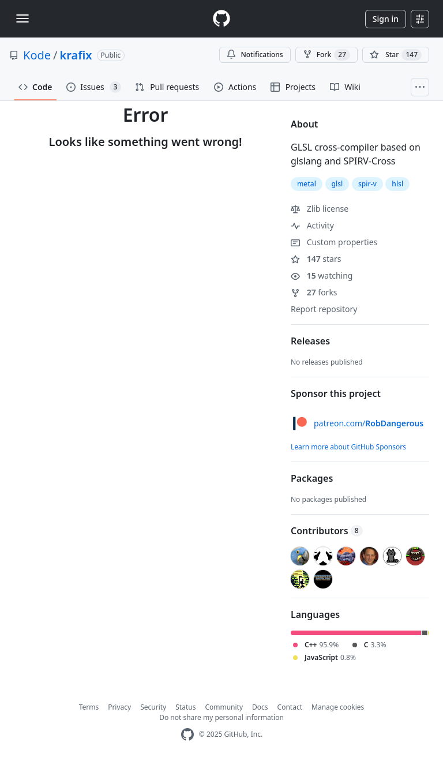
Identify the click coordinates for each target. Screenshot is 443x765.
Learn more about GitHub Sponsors (348, 447)
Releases (310, 341)
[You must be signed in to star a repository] (395, 55)
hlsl (397, 184)
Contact (289, 707)
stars (316, 258)
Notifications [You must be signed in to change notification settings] (255, 54)
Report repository (324, 308)
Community (224, 707)
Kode (37, 55)
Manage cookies (337, 707)
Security (153, 707)
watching (321, 275)
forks (314, 292)
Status (185, 707)
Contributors (327, 530)
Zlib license (319, 208)
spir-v (367, 184)
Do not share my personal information (221, 717)
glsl (337, 184)
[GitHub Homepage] (187, 734)
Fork (326, 55)
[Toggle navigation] (22, 18)
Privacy (119, 707)
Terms (89, 707)
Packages (312, 478)
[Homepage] (221, 18)
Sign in (386, 18)
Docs (260, 707)
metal (306, 184)
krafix (76, 55)
